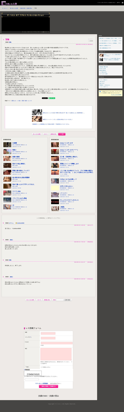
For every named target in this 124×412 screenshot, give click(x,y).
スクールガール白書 (103, 74)
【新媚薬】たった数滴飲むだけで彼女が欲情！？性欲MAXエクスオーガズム (50, 126)
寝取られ (14, 103)
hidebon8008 (19, 225)
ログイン (118, 2)
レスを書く (61, 136)
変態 (23, 103)
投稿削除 (91, 41)
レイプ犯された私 (102, 72)
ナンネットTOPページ (103, 87)
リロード (45, 136)
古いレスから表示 (36, 136)
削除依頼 (90, 39)
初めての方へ (102, 83)
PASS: (58, 302)
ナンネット (5, 8)
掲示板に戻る (53, 136)
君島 (10, 42)
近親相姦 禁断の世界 (103, 67)
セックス (30, 103)
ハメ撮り (19, 103)
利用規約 (101, 85)
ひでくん (11, 225)
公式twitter (107, 85)
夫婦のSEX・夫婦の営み (26, 8)
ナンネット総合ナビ (103, 80)
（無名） (11, 242)
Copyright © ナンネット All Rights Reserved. (62, 409)
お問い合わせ (102, 82)
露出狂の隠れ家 (102, 70)
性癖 (26, 103)
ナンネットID (100, 2)
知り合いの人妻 (14, 8)
